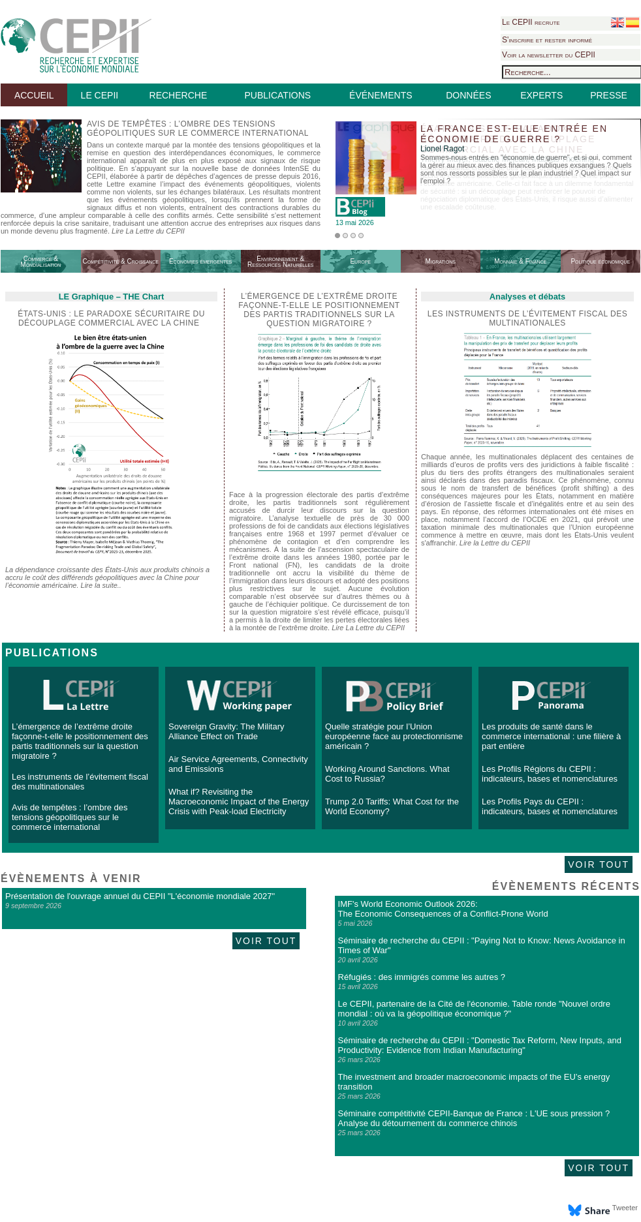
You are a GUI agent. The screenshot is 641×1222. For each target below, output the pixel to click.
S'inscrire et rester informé (547, 39)
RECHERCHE (178, 95)
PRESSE (608, 95)
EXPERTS (541, 95)
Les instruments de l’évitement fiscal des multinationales (528, 318)
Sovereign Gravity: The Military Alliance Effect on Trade (226, 731)
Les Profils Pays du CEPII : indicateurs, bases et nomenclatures (550, 806)
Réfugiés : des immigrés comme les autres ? (421, 977)
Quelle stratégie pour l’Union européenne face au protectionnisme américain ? (394, 736)
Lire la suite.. (101, 585)
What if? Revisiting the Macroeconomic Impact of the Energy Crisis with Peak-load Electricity (238, 801)
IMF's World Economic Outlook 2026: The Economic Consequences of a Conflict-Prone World (443, 909)
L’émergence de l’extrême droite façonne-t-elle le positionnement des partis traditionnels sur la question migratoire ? (80, 741)
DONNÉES (468, 95)
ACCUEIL (34, 95)
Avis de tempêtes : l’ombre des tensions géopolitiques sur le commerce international (70, 817)
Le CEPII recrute (531, 22)
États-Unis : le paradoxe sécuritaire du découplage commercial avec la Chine (111, 318)
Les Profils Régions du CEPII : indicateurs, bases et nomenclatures (550, 774)
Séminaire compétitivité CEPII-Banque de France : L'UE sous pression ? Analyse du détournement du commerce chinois (474, 1118)
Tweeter (625, 1208)
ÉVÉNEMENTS (380, 95)
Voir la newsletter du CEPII (548, 54)
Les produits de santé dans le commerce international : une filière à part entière (551, 736)
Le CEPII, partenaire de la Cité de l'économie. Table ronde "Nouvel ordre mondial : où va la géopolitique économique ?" (474, 1008)
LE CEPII (100, 95)
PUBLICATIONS (277, 95)
